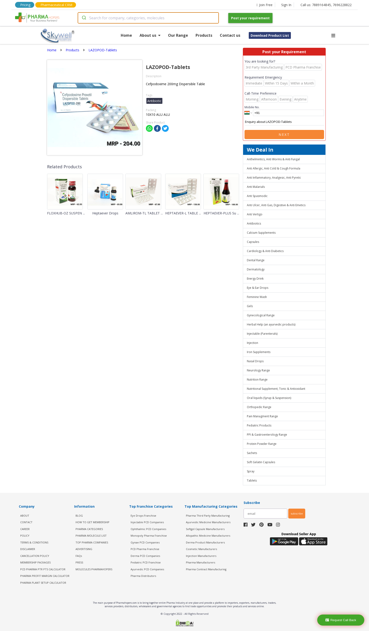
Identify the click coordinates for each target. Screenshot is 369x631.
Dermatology (256, 269)
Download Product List (270, 35)
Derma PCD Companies (145, 556)
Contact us (230, 35)
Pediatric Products (259, 425)
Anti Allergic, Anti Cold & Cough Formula (273, 168)
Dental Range (256, 260)
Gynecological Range (261, 315)
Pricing (25, 5)
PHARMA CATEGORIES (89, 529)
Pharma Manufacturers (200, 562)
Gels (250, 306)
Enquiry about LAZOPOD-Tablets (284, 121)
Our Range (178, 35)
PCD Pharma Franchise (145, 549)
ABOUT (24, 515)
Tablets (252, 480)
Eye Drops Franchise (143, 515)
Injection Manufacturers (201, 556)
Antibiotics (254, 223)
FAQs (79, 556)
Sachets (252, 453)
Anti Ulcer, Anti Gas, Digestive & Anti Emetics (276, 205)
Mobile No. (252, 107)
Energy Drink (255, 279)
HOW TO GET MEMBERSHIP (92, 522)
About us (150, 35)
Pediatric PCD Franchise (146, 562)
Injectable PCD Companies (147, 522)
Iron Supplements (258, 352)
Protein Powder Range (262, 444)
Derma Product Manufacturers (205, 542)
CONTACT (26, 522)
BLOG (79, 515)
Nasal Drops (255, 361)
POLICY (24, 535)
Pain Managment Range (262, 416)
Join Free (265, 4)
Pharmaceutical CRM (56, 5)
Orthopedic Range (259, 407)
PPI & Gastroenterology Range (267, 435)
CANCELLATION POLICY (34, 556)
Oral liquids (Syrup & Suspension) (269, 398)
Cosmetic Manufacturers (201, 549)
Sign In (286, 5)
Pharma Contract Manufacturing (206, 569)
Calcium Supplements (261, 233)
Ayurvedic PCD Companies (147, 569)
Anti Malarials (256, 187)
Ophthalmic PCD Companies (148, 529)
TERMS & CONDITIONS (34, 542)
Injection (252, 343)
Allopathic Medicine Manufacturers (208, 535)
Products (204, 35)
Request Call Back (340, 620)
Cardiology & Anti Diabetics (265, 251)
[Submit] (83, 18)
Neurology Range (258, 370)
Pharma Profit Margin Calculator (44, 576)
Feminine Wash (257, 297)
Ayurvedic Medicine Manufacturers (208, 522)
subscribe (297, 513)
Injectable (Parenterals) (262, 334)
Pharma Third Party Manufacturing (208, 515)
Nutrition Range (257, 380)
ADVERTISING (84, 549)
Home (126, 35)
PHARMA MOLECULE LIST (91, 535)
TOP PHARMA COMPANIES (92, 542)
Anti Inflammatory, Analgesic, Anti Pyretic (274, 178)
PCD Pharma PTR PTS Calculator (42, 569)
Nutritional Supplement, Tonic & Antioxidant (276, 389)
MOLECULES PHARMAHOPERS (94, 569)
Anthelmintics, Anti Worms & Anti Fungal (273, 159)
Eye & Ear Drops (257, 288)
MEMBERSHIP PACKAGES (35, 562)
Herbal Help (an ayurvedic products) (271, 324)
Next (284, 134)
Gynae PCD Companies (145, 542)
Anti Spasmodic (257, 196)
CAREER (25, 529)
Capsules (253, 242)
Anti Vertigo (254, 214)
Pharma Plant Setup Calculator (43, 582)
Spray (250, 471)
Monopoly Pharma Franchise (149, 535)
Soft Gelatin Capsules (261, 462)
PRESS (79, 562)
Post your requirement (250, 18)
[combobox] (148, 18)
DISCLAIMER (27, 549)
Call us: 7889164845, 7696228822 (326, 5)
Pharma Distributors (143, 576)
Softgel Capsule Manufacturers (205, 529)
